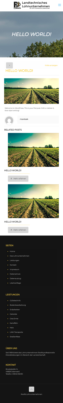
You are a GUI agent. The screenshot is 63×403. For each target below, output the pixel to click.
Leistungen (14, 260)
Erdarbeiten (15, 310)
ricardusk (24, 119)
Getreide (13, 314)
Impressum (14, 269)
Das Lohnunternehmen (19, 256)
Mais (12, 328)
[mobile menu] (59, 5)
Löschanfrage (15, 283)
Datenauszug (15, 278)
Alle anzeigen (51, 65)
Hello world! (12, 170)
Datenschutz (15, 274)
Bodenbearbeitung (18, 305)
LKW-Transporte (16, 332)
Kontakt (13, 265)
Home (12, 251)
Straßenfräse (15, 337)
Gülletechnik (15, 301)
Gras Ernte (14, 319)
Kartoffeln (14, 323)
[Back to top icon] (31, 389)
